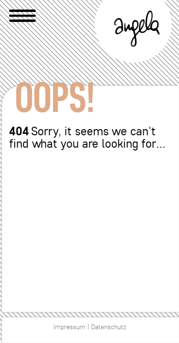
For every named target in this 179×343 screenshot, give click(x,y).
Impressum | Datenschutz (89, 327)
